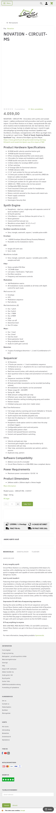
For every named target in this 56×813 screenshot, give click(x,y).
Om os (4, 701)
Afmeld (14, 805)
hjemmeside (39, 635)
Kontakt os (5, 704)
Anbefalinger (22, 552)
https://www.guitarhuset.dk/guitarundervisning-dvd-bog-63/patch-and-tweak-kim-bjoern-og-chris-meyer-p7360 (25, 141)
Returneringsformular (9, 659)
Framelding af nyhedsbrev (10, 687)
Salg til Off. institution (9, 669)
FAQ (3, 666)
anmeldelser (20, 109)
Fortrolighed (6, 650)
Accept (22, 810)
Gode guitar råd (7, 675)
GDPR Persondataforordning (11, 684)
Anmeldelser (8, 558)
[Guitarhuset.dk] (28, 13)
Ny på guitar (6, 678)
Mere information (10, 486)
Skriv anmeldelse (36, 109)
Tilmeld (6, 805)
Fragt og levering (7, 653)
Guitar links (6, 681)
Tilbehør (35, 552)
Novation (10, 28)
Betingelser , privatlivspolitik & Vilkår (14, 656)
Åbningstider (6, 713)
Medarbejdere (6, 707)
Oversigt (5, 662)
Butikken (5, 710)
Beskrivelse (8, 552)
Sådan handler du (8, 672)
